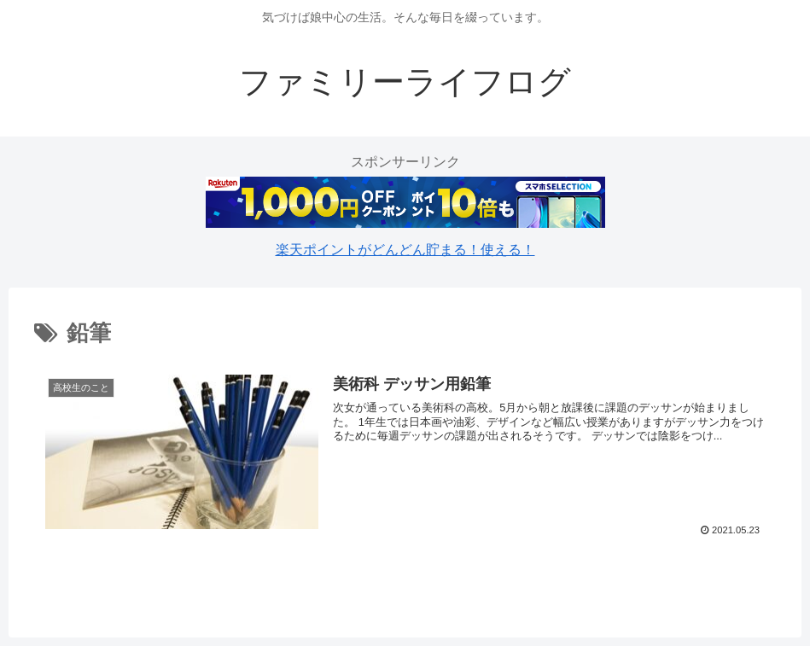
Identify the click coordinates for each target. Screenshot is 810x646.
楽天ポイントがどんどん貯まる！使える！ (405, 249)
